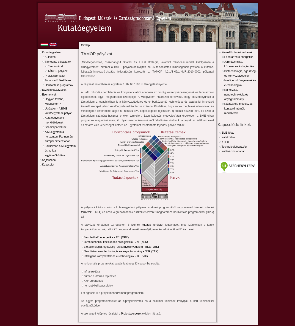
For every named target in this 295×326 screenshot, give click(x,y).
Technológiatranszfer (234, 146)
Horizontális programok (59, 85)
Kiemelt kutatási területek (237, 52)
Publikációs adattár (233, 151)
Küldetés (50, 57)
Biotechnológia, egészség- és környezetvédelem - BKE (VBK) (122, 246)
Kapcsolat (48, 164)
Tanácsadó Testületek (58, 80)
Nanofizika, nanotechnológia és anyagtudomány (236, 94)
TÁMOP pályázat (58, 71)
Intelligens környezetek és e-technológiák (240, 83)
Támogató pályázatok (58, 61)
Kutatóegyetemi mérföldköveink (54, 120)
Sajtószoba (49, 160)
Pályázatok (228, 137)
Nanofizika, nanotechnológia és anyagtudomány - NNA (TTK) (121, 251)
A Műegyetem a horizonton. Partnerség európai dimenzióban (59, 136)
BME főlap (228, 132)
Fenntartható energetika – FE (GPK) (107, 237)
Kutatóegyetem (51, 52)
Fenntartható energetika (239, 57)
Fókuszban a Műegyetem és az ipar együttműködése (60, 150)
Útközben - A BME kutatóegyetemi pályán (58, 111)
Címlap (85, 45)
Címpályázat (55, 66)
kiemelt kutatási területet (147, 224)
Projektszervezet (55, 75)
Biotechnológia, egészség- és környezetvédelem (240, 73)
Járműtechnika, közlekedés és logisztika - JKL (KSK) (116, 242)
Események (49, 94)
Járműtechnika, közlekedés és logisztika (239, 64)
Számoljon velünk (55, 127)
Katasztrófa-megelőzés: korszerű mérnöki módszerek (238, 108)
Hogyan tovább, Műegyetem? (54, 101)
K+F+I (225, 142)
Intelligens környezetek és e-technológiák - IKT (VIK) (116, 256)
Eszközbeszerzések (54, 89)
